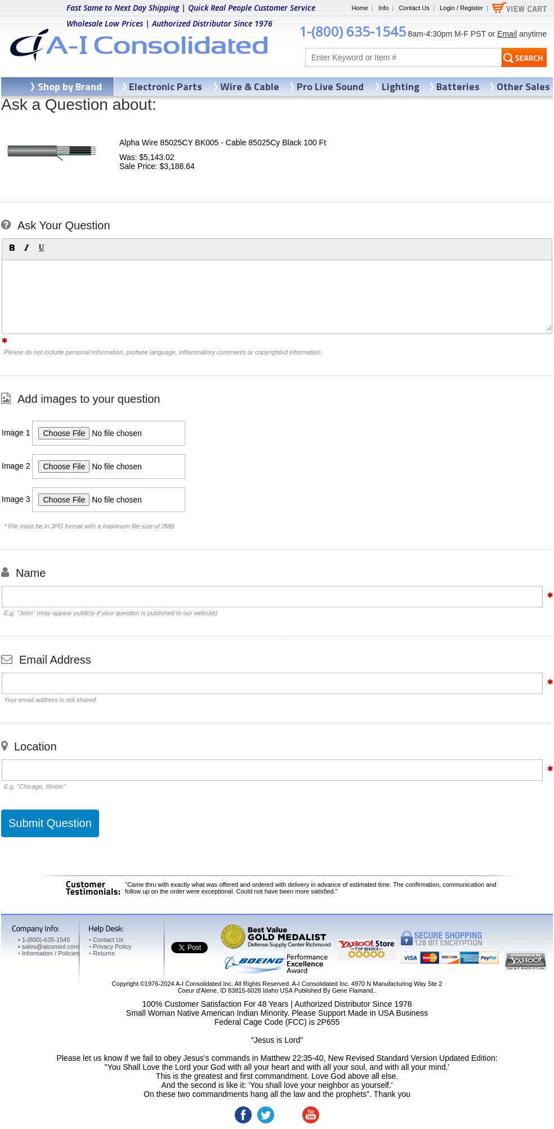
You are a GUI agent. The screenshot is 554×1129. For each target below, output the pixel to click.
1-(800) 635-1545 (352, 31)
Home (359, 8)
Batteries (458, 86)
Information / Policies (48, 953)
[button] (12, 248)
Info (383, 8)
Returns (101, 953)
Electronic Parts (165, 86)
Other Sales (523, 86)
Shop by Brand (70, 86)
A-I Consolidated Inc (203, 983)
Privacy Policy (110, 946)
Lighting (400, 86)
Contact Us (414, 8)
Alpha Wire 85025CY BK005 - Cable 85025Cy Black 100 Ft (222, 142)
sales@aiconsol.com (50, 946)
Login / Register (461, 8)
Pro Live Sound (330, 86)
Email (507, 33)
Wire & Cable (249, 86)
